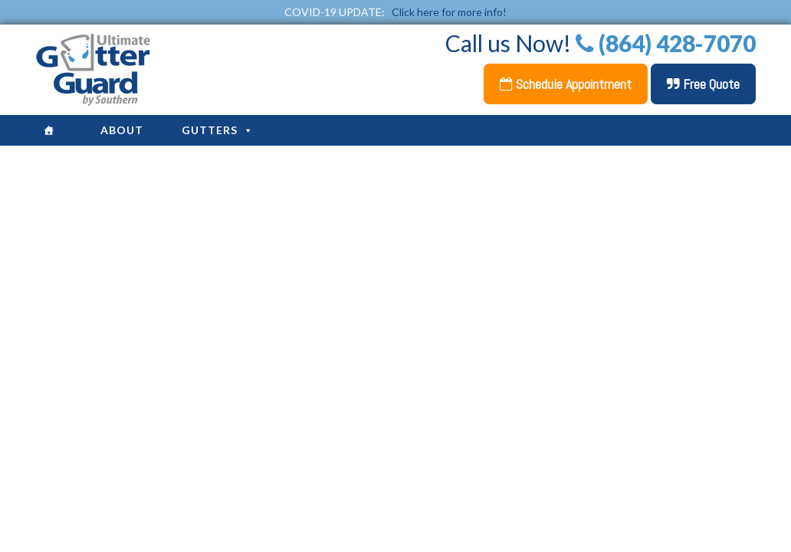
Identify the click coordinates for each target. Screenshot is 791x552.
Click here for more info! (449, 11)
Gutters (218, 129)
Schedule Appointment (566, 84)
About (121, 129)
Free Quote (703, 84)
